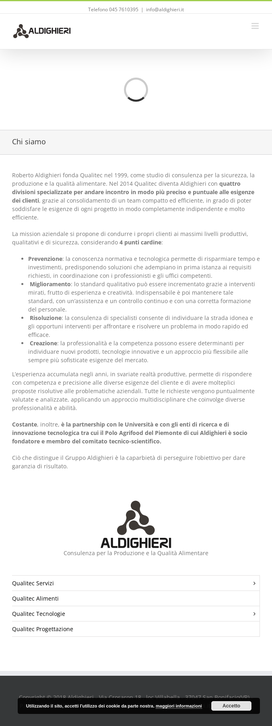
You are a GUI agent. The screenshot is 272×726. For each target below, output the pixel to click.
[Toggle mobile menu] (255, 26)
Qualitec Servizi (136, 583)
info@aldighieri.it (165, 9)
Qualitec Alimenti (35, 598)
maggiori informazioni (179, 705)
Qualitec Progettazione (42, 629)
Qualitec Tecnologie (136, 613)
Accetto (231, 706)
